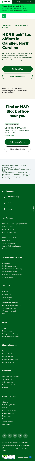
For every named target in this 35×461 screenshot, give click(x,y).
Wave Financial (7, 277)
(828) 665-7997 (10, 135)
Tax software (6, 235)
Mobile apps (6, 294)
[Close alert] (32, 8)
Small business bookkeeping (12, 269)
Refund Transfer (7, 356)
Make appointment (21, 10)
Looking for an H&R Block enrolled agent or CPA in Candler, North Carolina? (16, 91)
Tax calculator (7, 297)
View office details (17, 149)
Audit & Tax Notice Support (11, 246)
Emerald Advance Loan (10, 359)
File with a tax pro (8, 229)
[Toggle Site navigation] (31, 15)
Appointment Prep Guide (10, 302)
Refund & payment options (11, 305)
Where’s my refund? (9, 311)
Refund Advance (8, 362)
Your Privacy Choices (23, 457)
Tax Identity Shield (8, 243)
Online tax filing (7, 226)
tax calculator (7, 174)
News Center (6, 416)
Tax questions (7, 379)
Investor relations (8, 419)
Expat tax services (8, 249)
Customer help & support (11, 377)
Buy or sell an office (9, 410)
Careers (5, 408)
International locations (10, 385)
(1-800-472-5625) (8, 167)
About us (5, 402)
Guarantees (6, 424)
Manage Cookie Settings (10, 334)
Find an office (17, 69)
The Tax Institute (8, 422)
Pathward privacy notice (10, 336)
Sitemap (5, 388)
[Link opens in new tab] (4, 436)
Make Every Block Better (10, 405)
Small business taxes (9, 266)
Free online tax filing (9, 232)
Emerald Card (7, 354)
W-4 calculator (7, 314)
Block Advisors (7, 263)
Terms (4, 328)
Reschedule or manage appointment (14, 223)
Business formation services (12, 274)
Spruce (4, 351)
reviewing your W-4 (20, 174)
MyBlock (5, 291)
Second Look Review (9, 237)
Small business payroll (10, 271)
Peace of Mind (7, 240)
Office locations (7, 382)
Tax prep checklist (8, 300)
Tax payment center (9, 308)
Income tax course (8, 413)
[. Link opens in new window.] (8, 457)
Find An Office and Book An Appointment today (16, 170)
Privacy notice (7, 331)
